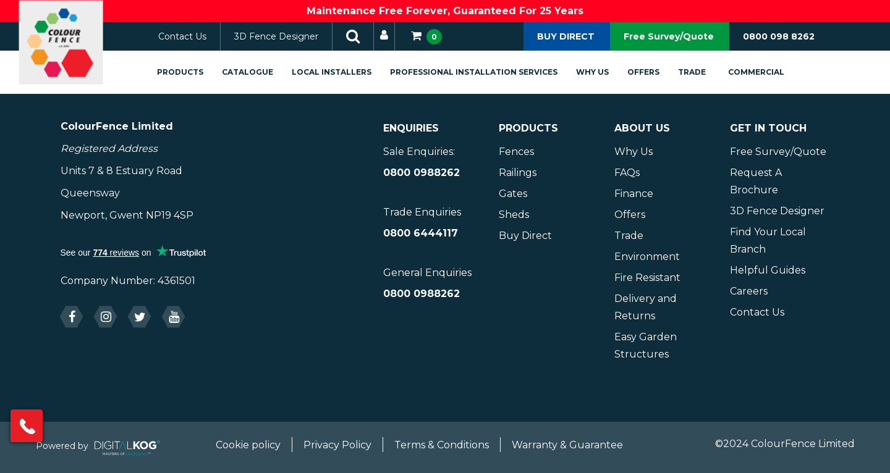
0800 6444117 (420, 233)
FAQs (627, 172)
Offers (657, 72)
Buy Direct (525, 235)
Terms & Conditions (441, 445)
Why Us (606, 72)
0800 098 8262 (779, 36)
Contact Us (196, 36)
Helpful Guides (767, 270)
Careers (749, 291)
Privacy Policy (337, 445)
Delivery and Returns (645, 307)
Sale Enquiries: (419, 151)
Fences (516, 151)
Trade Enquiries (422, 212)
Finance (633, 193)
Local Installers (345, 72)
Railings (517, 172)
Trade (705, 72)
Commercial (770, 72)
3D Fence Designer (290, 36)
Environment (647, 256)
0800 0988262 (421, 172)
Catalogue (261, 72)
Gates (513, 193)
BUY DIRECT (566, 36)
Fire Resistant (647, 277)
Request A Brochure (756, 181)
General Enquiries (427, 272)
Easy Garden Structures (645, 345)
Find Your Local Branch (768, 240)
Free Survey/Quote (669, 36)
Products (194, 72)
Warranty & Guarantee (567, 445)
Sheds (514, 214)
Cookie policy (248, 445)
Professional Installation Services (487, 72)
